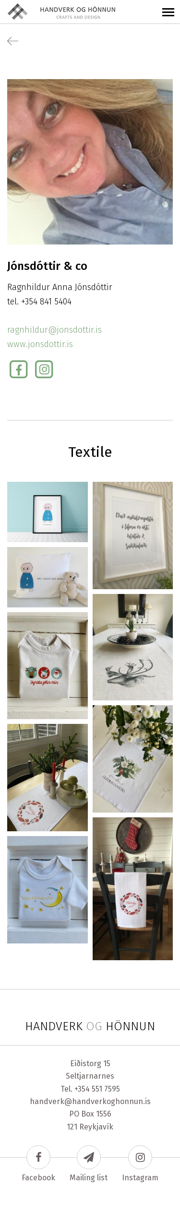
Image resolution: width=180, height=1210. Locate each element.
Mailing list (89, 1163)
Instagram (140, 1163)
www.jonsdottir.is (40, 344)
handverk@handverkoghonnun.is (90, 1101)
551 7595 (106, 1089)
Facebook (38, 1163)
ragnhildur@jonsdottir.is (54, 330)
